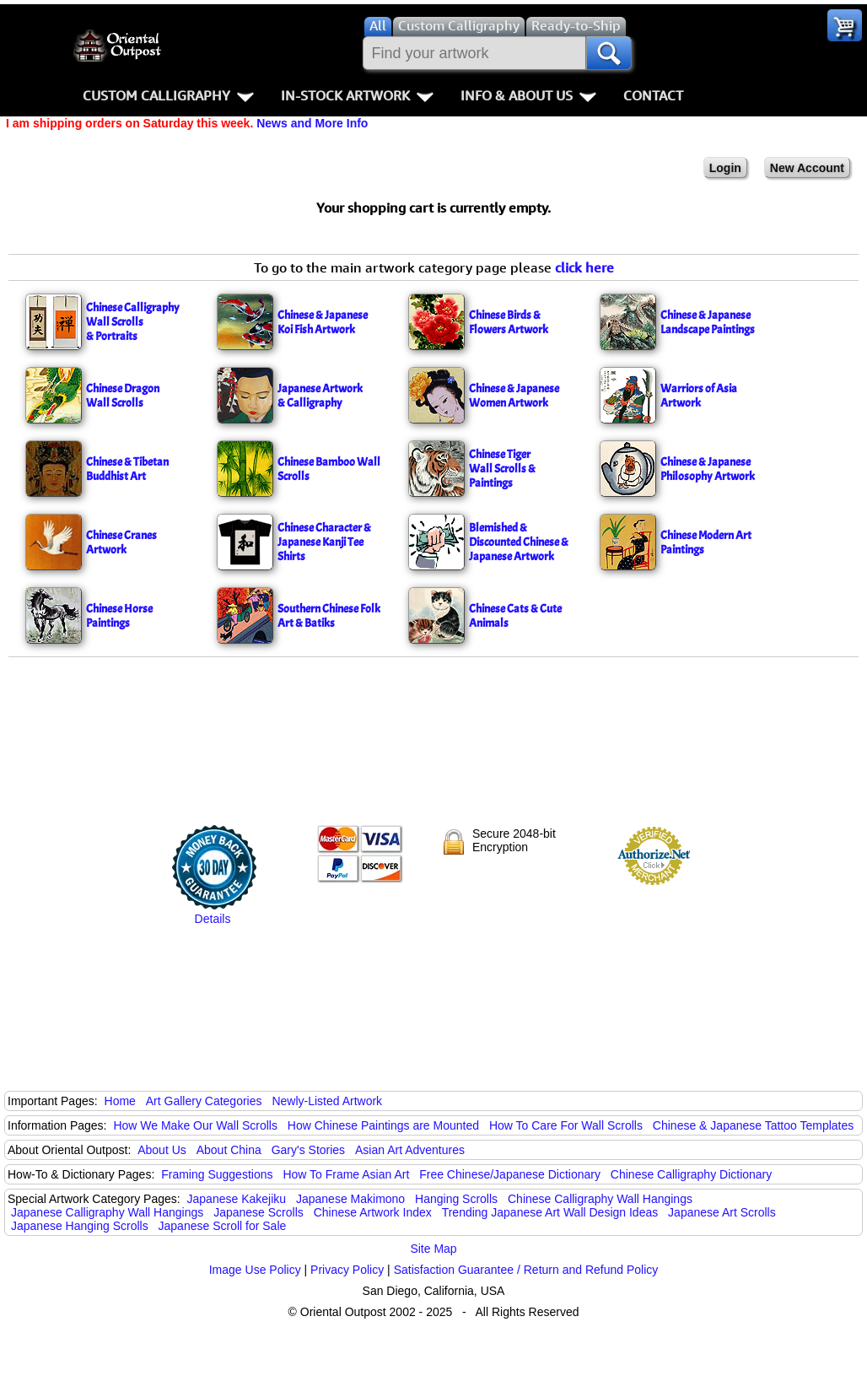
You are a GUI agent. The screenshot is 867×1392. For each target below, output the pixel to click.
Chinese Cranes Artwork (121, 542)
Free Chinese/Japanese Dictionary (509, 1174)
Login (725, 168)
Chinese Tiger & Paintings (502, 468)
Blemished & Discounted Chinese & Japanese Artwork (518, 542)
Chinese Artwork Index (373, 1212)
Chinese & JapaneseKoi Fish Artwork (322, 322)
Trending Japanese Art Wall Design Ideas (550, 1212)
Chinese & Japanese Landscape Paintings (707, 322)
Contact (653, 95)
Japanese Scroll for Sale (223, 1226)
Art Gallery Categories (204, 1101)
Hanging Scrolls (456, 1199)
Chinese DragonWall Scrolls (122, 395)
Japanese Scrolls (258, 1212)
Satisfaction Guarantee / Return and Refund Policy (526, 1269)
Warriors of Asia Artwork (698, 395)
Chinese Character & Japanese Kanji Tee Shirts (324, 542)
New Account (807, 168)
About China (229, 1150)
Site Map (433, 1248)
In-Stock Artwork (357, 95)
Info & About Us (528, 95)
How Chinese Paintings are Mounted (383, 1125)
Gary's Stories (308, 1150)
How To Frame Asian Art (346, 1174)
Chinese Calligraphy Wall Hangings (600, 1199)
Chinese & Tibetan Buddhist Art (127, 469)
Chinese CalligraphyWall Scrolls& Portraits (133, 321)
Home (120, 1101)
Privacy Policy (347, 1269)
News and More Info (312, 123)
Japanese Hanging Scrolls (79, 1226)
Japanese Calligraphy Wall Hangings (107, 1212)
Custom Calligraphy (168, 95)
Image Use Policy (255, 1269)
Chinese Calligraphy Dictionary (691, 1174)
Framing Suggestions (216, 1174)
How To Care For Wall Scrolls (566, 1125)
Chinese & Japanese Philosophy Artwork (707, 469)
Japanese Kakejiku (237, 1199)
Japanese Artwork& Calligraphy (320, 395)
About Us (161, 1150)
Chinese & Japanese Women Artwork (514, 395)
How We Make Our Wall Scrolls (195, 1125)
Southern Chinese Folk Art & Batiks (328, 616)
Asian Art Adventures (410, 1150)
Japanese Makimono (350, 1199)
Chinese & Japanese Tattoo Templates (753, 1125)
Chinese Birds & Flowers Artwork (508, 322)
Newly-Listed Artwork (327, 1101)
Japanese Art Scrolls (722, 1212)
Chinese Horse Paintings (119, 616)
